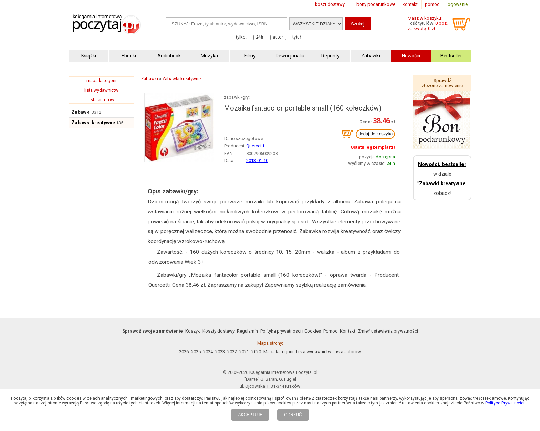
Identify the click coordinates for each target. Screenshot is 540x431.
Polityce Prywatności (505, 403)
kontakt (410, 4)
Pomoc (330, 331)
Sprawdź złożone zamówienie (442, 83)
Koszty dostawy (218, 331)
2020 (256, 351)
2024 (208, 351)
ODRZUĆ (293, 414)
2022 (232, 351)
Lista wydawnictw (313, 351)
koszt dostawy (330, 4)
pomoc (432, 4)
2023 (220, 351)
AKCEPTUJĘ (250, 414)
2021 (244, 351)
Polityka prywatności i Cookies (290, 331)
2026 (184, 351)
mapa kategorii (101, 80)
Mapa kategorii (278, 351)
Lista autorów (347, 351)
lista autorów (101, 99)
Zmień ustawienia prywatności (388, 331)
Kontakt (347, 331)
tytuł (296, 37)
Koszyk (192, 331)
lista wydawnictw (101, 90)
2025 (196, 351)
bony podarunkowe (375, 4)
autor (278, 37)
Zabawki (81, 112)
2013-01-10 (257, 160)
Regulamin (247, 331)
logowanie (457, 4)
